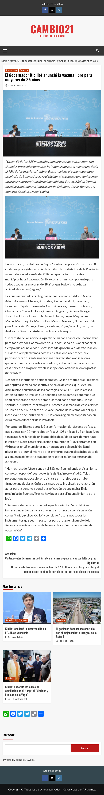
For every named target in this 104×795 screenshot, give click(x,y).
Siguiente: (52, 567)
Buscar (8, 735)
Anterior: (52, 555)
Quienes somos (52, 770)
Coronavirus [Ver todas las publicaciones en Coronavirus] (11, 70)
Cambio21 (52, 28)
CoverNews (70, 789)
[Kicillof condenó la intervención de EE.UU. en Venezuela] (27, 608)
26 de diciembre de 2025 (17, 698)
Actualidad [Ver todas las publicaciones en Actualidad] (11, 619)
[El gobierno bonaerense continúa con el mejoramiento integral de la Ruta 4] (77, 608)
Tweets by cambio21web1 (19, 759)
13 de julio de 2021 (17, 85)
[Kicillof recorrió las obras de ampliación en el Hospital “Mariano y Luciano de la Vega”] (27, 666)
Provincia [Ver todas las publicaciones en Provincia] (24, 70)
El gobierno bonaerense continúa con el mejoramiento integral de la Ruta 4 (76, 632)
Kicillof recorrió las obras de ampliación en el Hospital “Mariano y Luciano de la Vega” (26, 691)
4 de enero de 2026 (15, 636)
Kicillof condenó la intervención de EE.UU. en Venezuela (25, 630)
